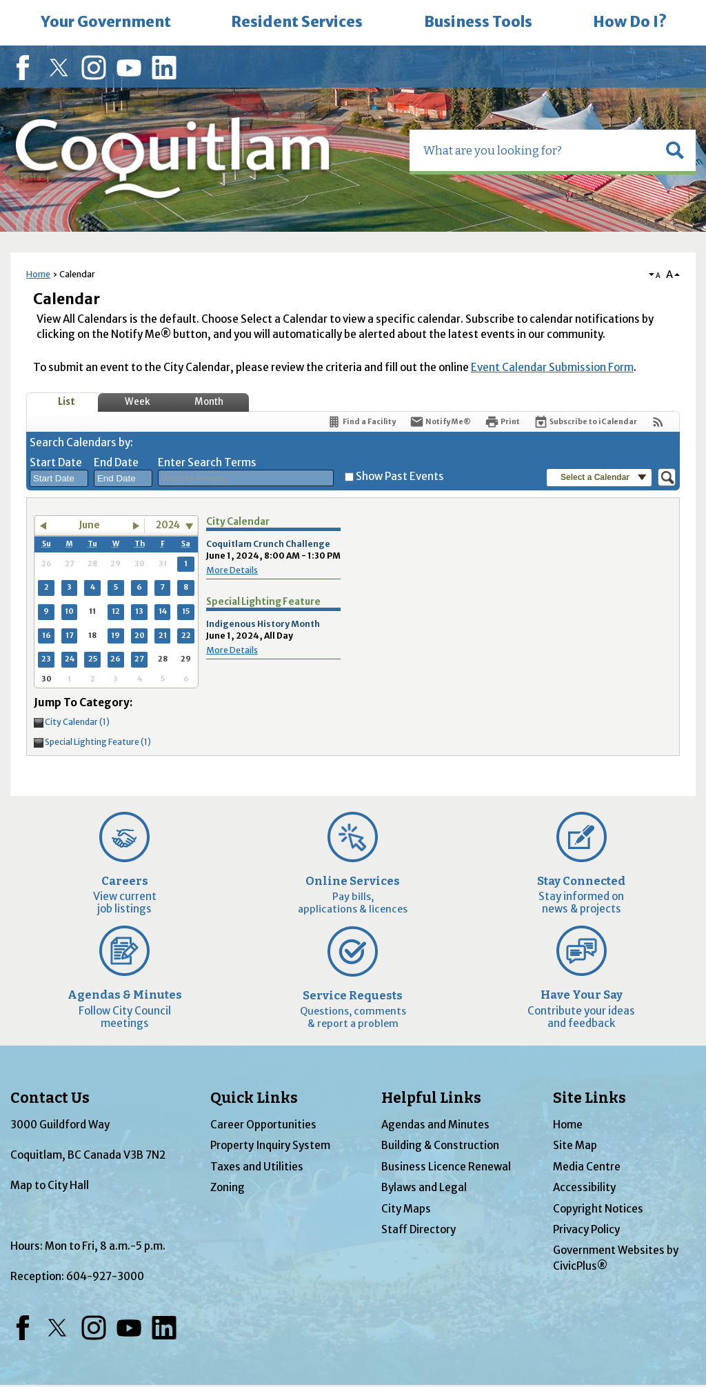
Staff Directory (418, 1229)
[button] (675, 150)
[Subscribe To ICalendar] (585, 422)
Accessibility (584, 1187)
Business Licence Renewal (446, 1166)
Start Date (56, 462)
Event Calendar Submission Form (552, 367)
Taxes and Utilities (256, 1166)
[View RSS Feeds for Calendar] (658, 422)
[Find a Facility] (361, 422)
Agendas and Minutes (435, 1124)
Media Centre (587, 1166)
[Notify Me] (440, 422)
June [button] (89, 525)
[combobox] (59, 478)
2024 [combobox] (168, 525)
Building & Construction (440, 1145)
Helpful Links (431, 1098)
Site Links (589, 1098)
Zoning (227, 1187)
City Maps (406, 1208)
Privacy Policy (586, 1229)
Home (38, 274)
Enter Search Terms (207, 462)
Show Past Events (400, 476)
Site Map (575, 1145)
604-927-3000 (105, 1276)
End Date (116, 462)
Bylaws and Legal (424, 1187)
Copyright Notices (598, 1208)
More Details (232, 570)
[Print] (502, 422)
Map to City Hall (49, 1185)
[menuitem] (105, 23)
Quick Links (254, 1098)
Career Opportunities (263, 1124)
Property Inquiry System (270, 1145)
